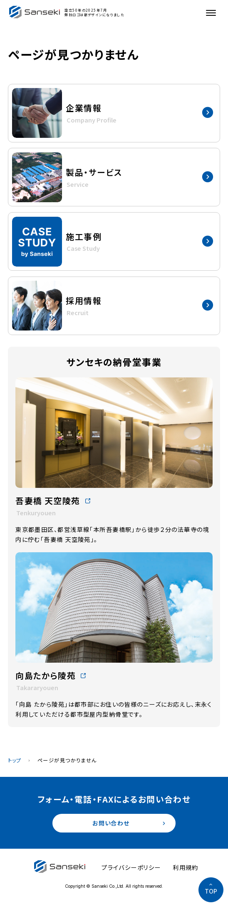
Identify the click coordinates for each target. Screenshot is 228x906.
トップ (15, 760)
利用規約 (185, 867)
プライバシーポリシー (131, 867)
